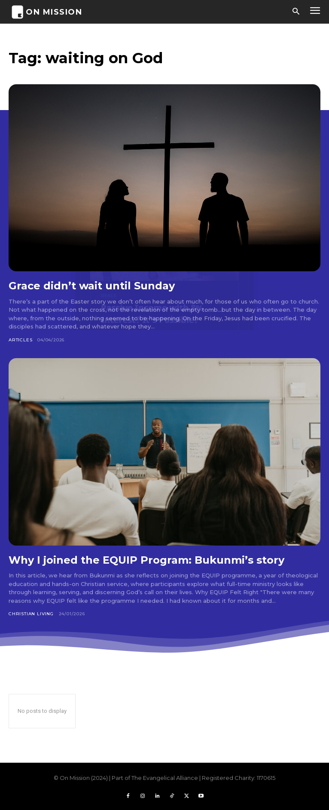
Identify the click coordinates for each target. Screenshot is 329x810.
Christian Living (31, 614)
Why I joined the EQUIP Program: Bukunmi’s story (146, 560)
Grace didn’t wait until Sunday (92, 285)
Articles (20, 340)
